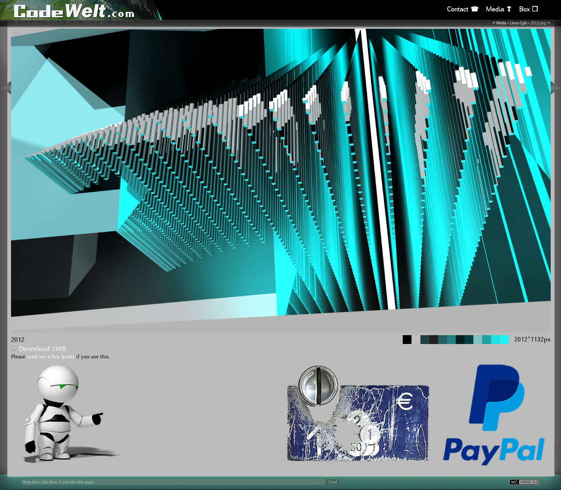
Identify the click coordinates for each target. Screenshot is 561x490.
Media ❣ (499, 9)
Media (501, 23)
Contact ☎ (463, 9)
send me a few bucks (51, 357)
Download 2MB (38, 349)
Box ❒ (528, 9)
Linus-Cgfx (519, 23)
